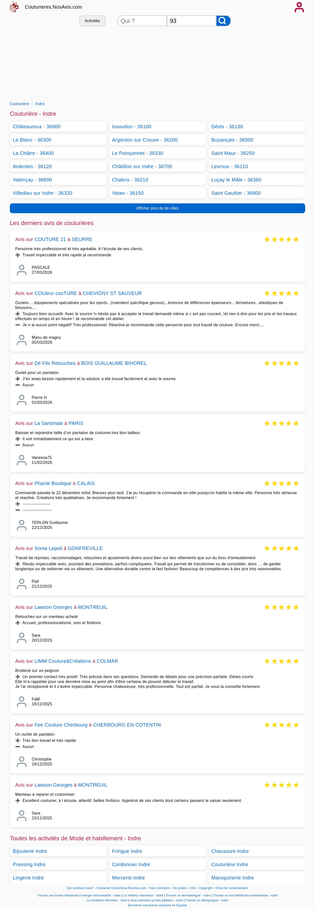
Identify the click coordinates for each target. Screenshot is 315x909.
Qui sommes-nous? (80, 888)
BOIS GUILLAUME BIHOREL (114, 363)
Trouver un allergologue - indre (207, 900)
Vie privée (180, 888)
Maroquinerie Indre (232, 877)
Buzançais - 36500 (232, 140)
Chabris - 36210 (130, 179)
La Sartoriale (48, 423)
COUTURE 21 (50, 239)
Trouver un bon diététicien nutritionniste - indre (245, 895)
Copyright (206, 888)
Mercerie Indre (128, 877)
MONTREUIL (93, 607)
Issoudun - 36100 (131, 126)
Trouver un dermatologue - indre (188, 895)
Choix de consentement (231, 888)
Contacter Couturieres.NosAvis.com (121, 888)
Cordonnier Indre (131, 864)
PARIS (76, 423)
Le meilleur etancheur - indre (143, 895)
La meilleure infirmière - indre (107, 900)
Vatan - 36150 (127, 193)
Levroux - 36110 (229, 166)
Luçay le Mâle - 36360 (236, 179)
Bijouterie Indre (30, 851)
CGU (192, 888)
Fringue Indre (127, 851)
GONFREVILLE (85, 548)
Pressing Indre (29, 864)
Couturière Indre (229, 864)
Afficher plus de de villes (157, 208)
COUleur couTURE (55, 293)
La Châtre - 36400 (33, 153)
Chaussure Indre (230, 851)
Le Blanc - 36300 (32, 140)
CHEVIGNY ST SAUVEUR (112, 293)
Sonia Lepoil (48, 548)
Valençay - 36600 (32, 179)
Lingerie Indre (28, 877)
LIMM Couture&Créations (62, 661)
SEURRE (82, 239)
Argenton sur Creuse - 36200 (145, 140)
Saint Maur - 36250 (233, 153)
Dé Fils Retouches (55, 363)
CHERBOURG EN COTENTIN (127, 725)
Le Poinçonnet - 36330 (137, 153)
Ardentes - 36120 (32, 166)
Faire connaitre (159, 888)
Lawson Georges (53, 607)
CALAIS (86, 483)
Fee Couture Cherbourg (60, 725)
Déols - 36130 (227, 126)
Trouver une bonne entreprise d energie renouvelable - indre (79, 895)
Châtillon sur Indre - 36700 (142, 166)
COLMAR (107, 661)
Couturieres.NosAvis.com (53, 7)
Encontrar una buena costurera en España (157, 905)
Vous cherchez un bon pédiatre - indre (156, 900)
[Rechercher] (223, 20)
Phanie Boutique (52, 483)
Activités (92, 21)
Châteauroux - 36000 (37, 126)
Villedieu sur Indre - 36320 (42, 193)
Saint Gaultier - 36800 (236, 193)
